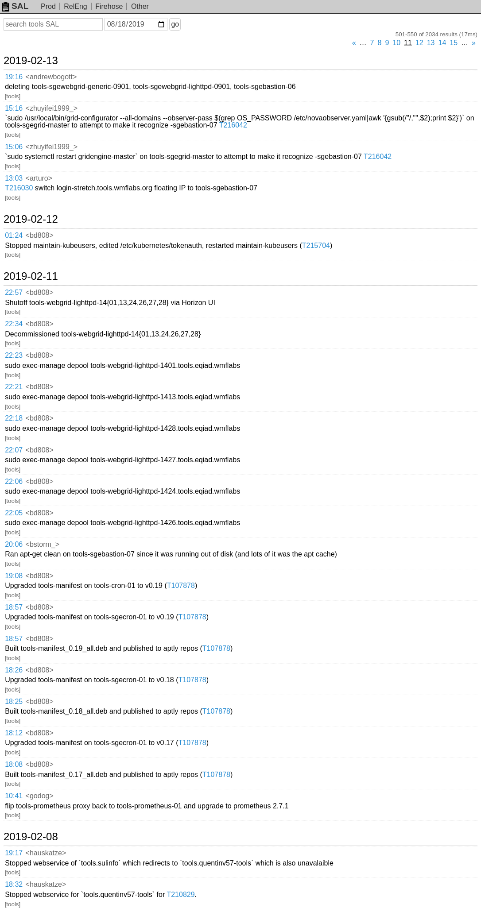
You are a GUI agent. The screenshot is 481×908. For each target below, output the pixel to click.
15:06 (14, 147)
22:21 (14, 386)
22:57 (14, 292)
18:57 (14, 607)
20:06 (14, 544)
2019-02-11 (31, 276)
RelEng (75, 6)
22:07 (14, 450)
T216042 (233, 125)
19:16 (14, 77)
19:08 (14, 576)
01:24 (14, 235)
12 (419, 42)
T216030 (19, 188)
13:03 (14, 178)
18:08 (14, 764)
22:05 (14, 513)
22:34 (14, 324)
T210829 (180, 894)
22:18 (14, 418)
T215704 (316, 245)
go (175, 24)
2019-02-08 (31, 836)
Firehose (109, 6)
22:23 (14, 355)
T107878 (181, 585)
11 (408, 42)
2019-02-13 (31, 60)
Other (140, 6)
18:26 (14, 670)
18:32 (14, 884)
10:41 (14, 796)
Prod (48, 6)
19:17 (14, 853)
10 (396, 42)
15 (454, 42)
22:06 (14, 481)
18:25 (14, 701)
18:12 (14, 733)
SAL (15, 6)
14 (442, 42)
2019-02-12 (31, 219)
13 (431, 42)
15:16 (14, 108)
